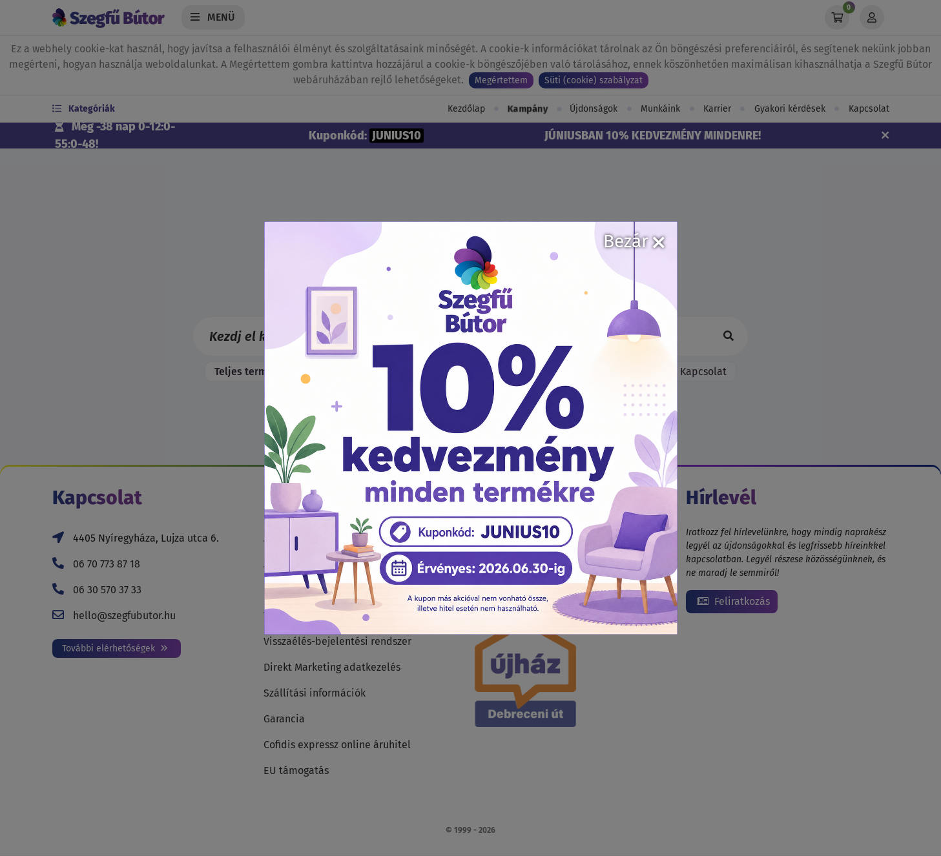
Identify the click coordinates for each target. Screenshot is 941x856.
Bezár (634, 241)
